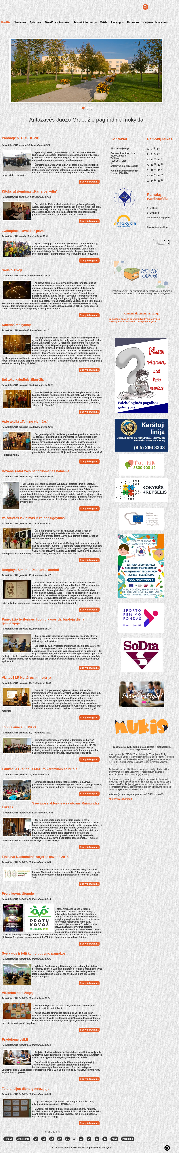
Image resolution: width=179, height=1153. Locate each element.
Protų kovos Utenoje (18, 893)
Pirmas (8, 1139)
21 (67, 1139)
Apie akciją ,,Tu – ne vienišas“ (25, 421)
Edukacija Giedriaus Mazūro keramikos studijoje (39, 769)
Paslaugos (117, 22)
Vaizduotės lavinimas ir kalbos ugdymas (33, 518)
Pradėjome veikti (15, 1039)
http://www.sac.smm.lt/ (120, 799)
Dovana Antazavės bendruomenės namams (35, 471)
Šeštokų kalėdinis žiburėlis (23, 379)
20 (59, 1139)
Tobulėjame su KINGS (19, 727)
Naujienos (20, 22)
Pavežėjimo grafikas (157, 227)
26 (105, 1139)
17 (36, 1139)
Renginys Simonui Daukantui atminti (30, 570)
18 (43, 1139)
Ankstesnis (23, 1139)
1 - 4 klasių (152, 208)
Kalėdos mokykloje (17, 325)
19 (51, 1139)
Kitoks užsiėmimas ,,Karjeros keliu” (30, 191)
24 (89, 1139)
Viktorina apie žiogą (17, 993)
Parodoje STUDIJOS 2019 (21, 138)
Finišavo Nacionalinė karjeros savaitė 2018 (35, 857)
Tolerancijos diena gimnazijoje (25, 1089)
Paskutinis (127, 1139)
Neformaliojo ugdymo (158, 217)
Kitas (114, 1139)
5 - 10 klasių (153, 213)
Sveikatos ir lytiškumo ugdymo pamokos (34, 953)
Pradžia (5, 22)
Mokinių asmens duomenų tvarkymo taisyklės (132, 321)
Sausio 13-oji (12, 270)
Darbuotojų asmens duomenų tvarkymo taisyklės (134, 319)
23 (81, 1139)
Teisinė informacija (85, 22)
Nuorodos (133, 22)
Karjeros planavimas (155, 22)
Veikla (103, 22)
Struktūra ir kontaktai (57, 22)
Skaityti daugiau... (89, 181)
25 (97, 1139)
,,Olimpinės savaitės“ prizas (23, 231)
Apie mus (35, 22)
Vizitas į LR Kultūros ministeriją (26, 677)
